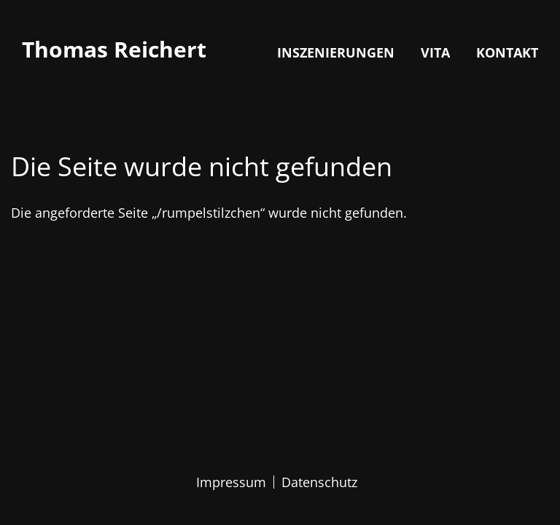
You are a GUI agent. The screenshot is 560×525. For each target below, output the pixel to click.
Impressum (231, 482)
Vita (435, 52)
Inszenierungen (335, 52)
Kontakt (507, 52)
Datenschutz (319, 482)
